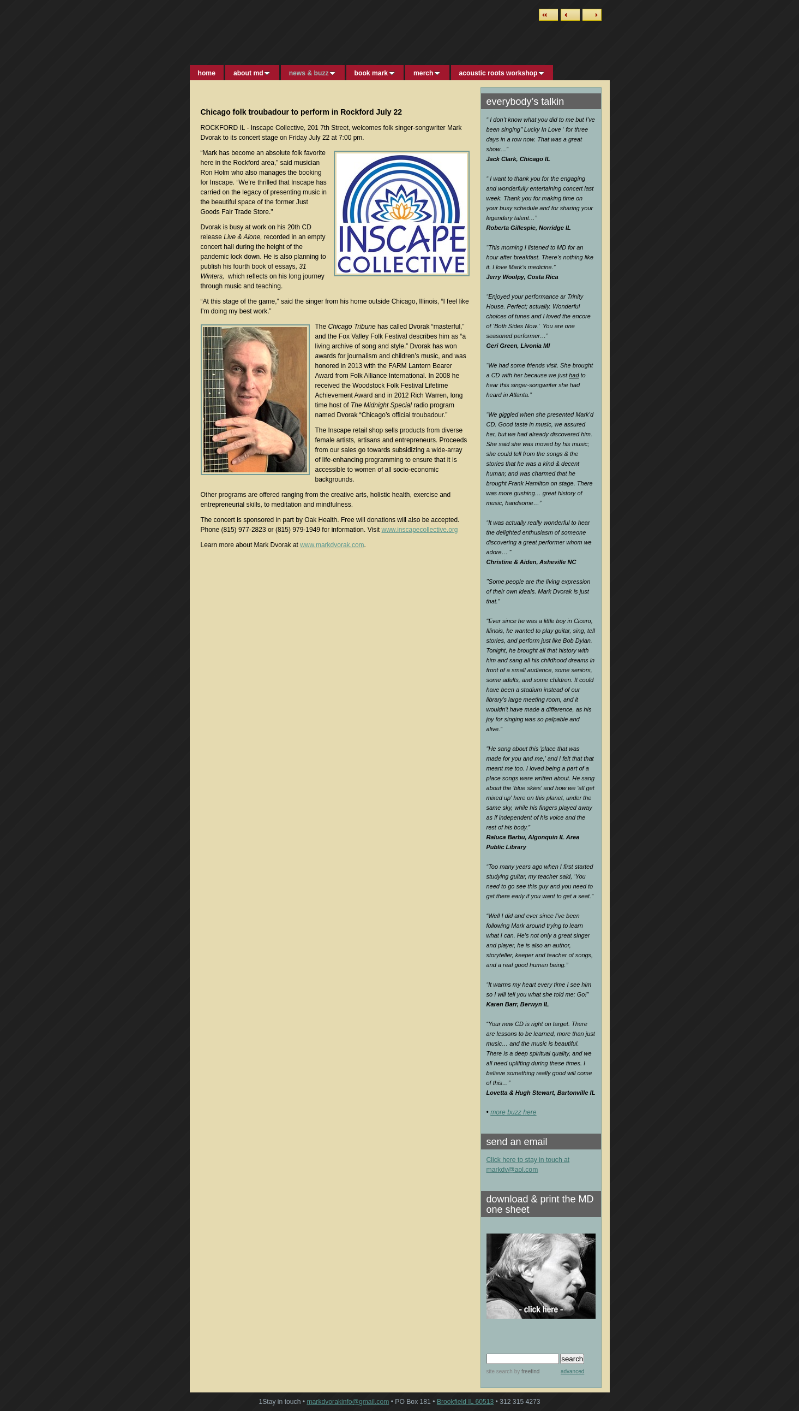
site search (499, 1371)
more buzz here (513, 1112)
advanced (572, 1371)
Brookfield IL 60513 (465, 1402)
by (526, 1371)
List (548, 15)
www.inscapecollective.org (419, 529)
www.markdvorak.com (332, 545)
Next (592, 15)
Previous (570, 15)
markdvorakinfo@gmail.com (348, 1402)
